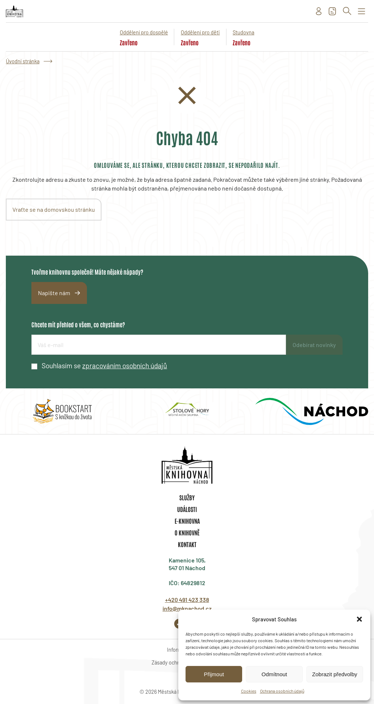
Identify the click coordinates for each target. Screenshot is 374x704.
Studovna (243, 32)
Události (187, 509)
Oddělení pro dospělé (144, 32)
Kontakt (187, 544)
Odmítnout (274, 674)
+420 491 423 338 (187, 599)
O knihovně (187, 532)
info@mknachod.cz (187, 608)
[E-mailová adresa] (158, 345)
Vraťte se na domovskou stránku (53, 209)
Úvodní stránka (22, 61)
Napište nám (54, 292)
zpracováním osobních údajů (124, 365)
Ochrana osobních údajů (282, 690)
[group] (62, 411)
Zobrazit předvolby (334, 674)
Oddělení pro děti (200, 32)
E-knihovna (187, 520)
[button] (359, 619)
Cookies (248, 690)
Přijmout (214, 674)
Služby (187, 497)
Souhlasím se (104, 365)
